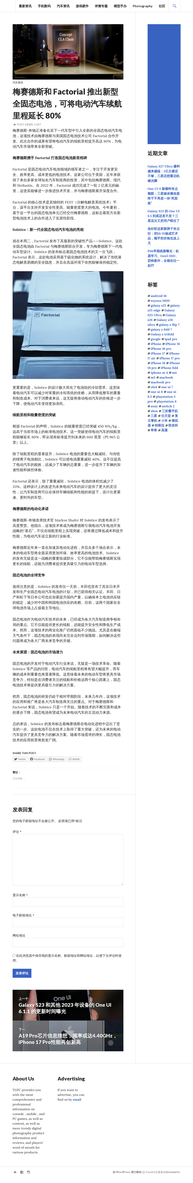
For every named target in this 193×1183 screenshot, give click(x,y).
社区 (162, 6)
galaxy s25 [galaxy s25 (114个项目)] (158, 305)
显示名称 (20, 897)
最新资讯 (25, 6)
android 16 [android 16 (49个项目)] (158, 296)
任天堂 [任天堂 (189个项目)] (166, 416)
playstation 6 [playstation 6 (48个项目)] (167, 401)
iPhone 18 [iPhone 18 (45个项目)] (158, 363)
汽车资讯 (63, 6)
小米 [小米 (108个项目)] (164, 421)
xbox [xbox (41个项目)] (154, 411)
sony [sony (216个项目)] (154, 406)
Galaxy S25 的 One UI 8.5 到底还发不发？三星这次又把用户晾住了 (164, 216)
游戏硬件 (82, 6)
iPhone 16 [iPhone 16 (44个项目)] (172, 344)
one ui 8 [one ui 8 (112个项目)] (157, 392)
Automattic (173, 1174)
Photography (143, 6)
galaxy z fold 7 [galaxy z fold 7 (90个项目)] (161, 329)
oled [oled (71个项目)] (154, 387)
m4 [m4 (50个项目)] (174, 373)
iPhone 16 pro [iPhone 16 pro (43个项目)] (161, 349)
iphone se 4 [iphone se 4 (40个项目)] (159, 373)
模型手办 (120, 6)
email (77, 1102)
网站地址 (19, 938)
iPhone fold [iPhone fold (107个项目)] (169, 368)
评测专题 (101, 6)
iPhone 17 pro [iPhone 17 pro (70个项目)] (169, 358)
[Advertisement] (164, 84)
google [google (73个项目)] (155, 339)
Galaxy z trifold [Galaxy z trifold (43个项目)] (162, 334)
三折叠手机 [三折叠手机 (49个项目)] (170, 411)
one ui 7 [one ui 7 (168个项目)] (167, 387)
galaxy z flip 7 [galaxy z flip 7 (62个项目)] (169, 325)
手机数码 (44, 6)
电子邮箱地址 (23, 918)
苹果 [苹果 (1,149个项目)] (154, 430)
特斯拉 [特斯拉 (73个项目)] (159, 425)
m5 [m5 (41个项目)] (153, 377)
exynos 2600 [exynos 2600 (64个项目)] (160, 301)
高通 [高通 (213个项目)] (164, 430)
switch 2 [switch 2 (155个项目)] (168, 406)
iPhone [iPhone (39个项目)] (156, 344)
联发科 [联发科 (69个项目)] (173, 425)
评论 (17, 834)
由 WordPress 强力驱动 (127, 1174)
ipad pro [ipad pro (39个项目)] (171, 339)
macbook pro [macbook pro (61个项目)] (160, 382)
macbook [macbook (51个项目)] (166, 377)
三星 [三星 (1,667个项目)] (154, 416)
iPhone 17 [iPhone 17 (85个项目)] (158, 353)
